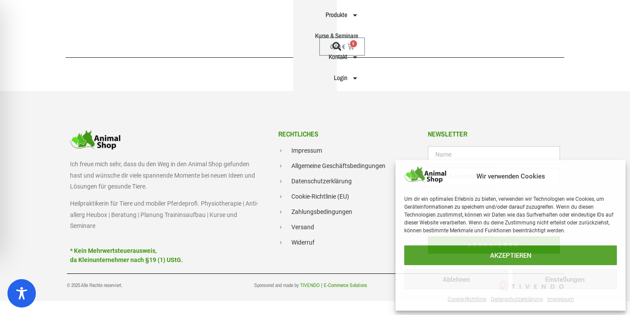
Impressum (560, 299)
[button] (559, 19)
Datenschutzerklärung (517, 299)
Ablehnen (456, 280)
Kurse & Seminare (376, 18)
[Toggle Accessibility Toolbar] (22, 293)
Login (474, 19)
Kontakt (430, 19)
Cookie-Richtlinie (467, 299)
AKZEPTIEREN (511, 255)
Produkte (320, 19)
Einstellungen (564, 280)
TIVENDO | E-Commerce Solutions (333, 287)
